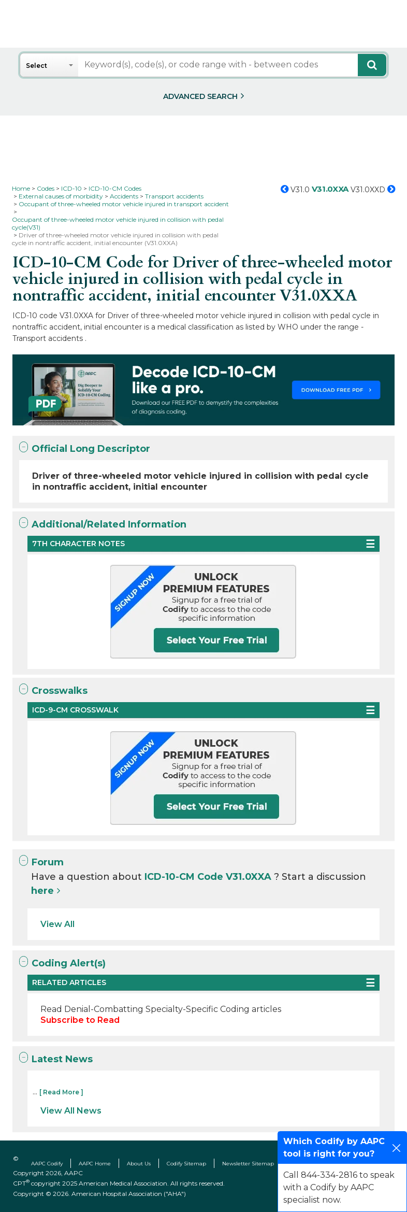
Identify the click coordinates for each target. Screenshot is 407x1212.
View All (57, 924)
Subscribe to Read (80, 1020)
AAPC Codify (47, 1163)
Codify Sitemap (186, 1163)
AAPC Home (95, 1163)
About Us (139, 1163)
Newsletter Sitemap (248, 1163)
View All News (70, 1111)
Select (36, 65)
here (42, 890)
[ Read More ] (61, 1092)
